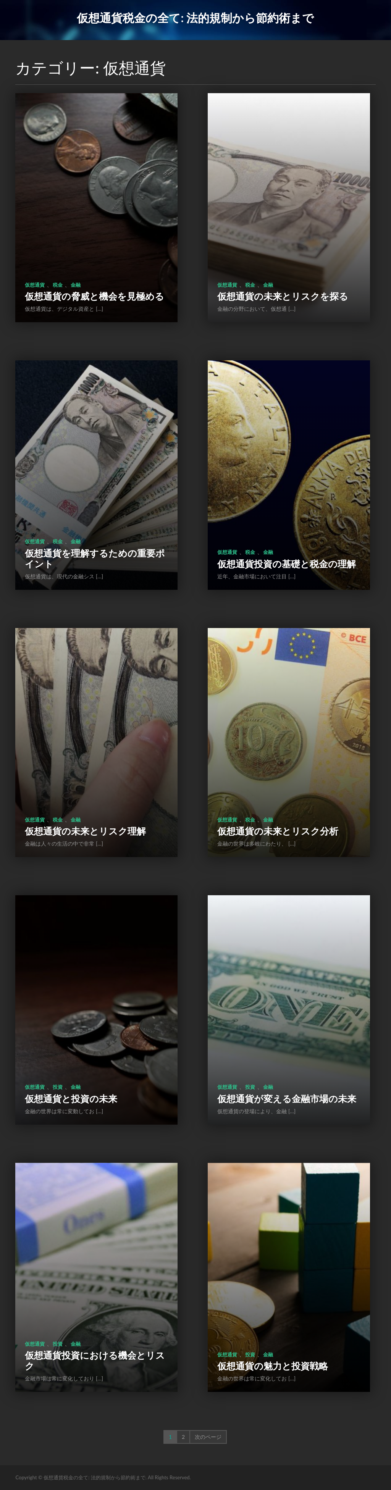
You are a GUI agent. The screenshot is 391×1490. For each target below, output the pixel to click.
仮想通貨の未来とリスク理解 (85, 830)
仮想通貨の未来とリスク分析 (277, 830)
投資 (58, 1087)
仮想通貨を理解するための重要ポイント (95, 558)
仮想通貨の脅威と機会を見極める (94, 296)
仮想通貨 (35, 285)
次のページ (208, 1436)
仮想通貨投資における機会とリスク (95, 1360)
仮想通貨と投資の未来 (71, 1098)
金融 (76, 285)
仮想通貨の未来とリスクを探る (282, 296)
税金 (58, 285)
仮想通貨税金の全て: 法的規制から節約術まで (195, 17)
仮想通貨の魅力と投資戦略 (272, 1365)
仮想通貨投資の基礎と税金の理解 (286, 563)
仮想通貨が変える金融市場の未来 (286, 1098)
